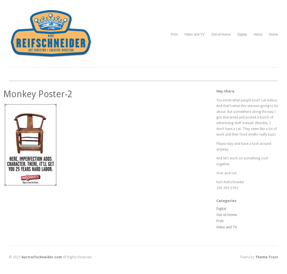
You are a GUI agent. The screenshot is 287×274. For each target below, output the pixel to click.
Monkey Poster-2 (38, 94)
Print (174, 34)
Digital (242, 34)
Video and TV (194, 34)
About (258, 34)
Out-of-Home (221, 34)
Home (273, 34)
